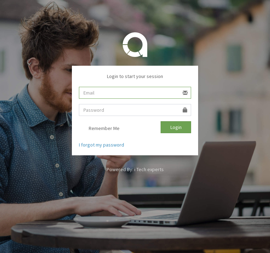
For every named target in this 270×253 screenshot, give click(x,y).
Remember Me (99, 129)
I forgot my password (101, 145)
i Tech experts (149, 169)
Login (176, 127)
